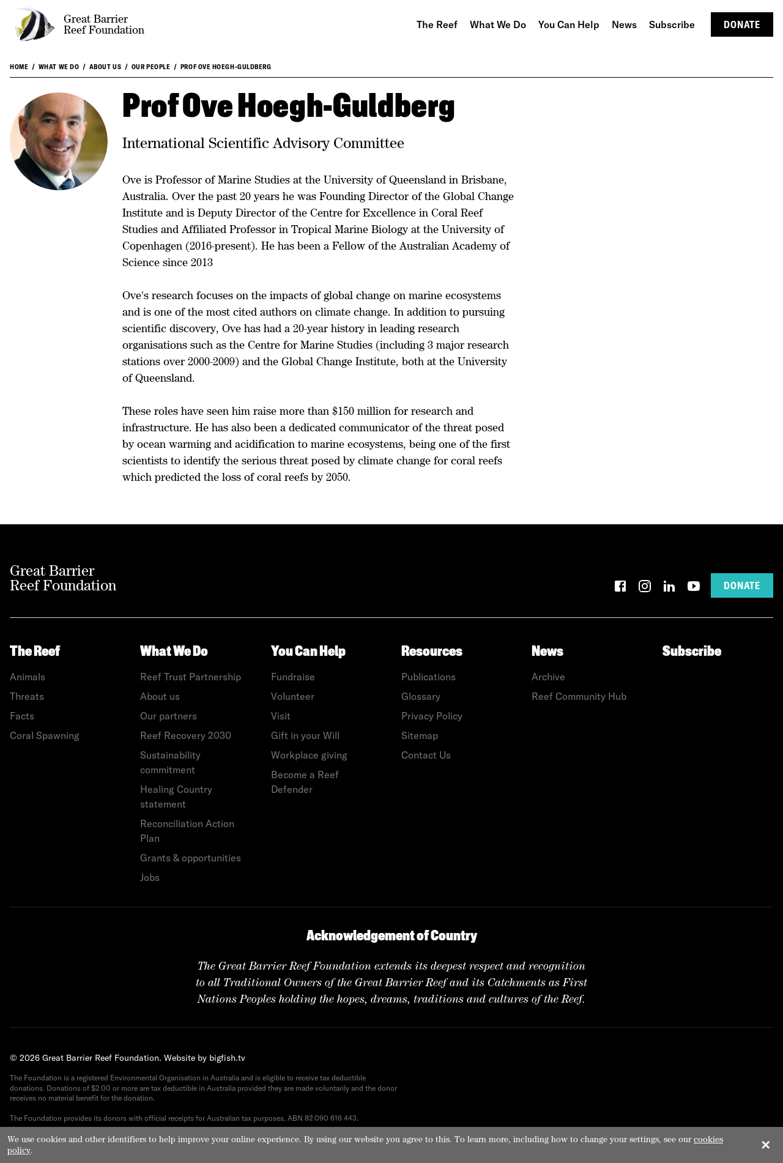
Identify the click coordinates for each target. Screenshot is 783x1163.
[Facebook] (620, 588)
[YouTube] (693, 588)
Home (19, 66)
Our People (151, 66)
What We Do (59, 66)
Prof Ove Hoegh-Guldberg (226, 66)
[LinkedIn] (669, 588)
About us (105, 66)
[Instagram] (644, 588)
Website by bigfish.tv (204, 1057)
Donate (742, 24)
